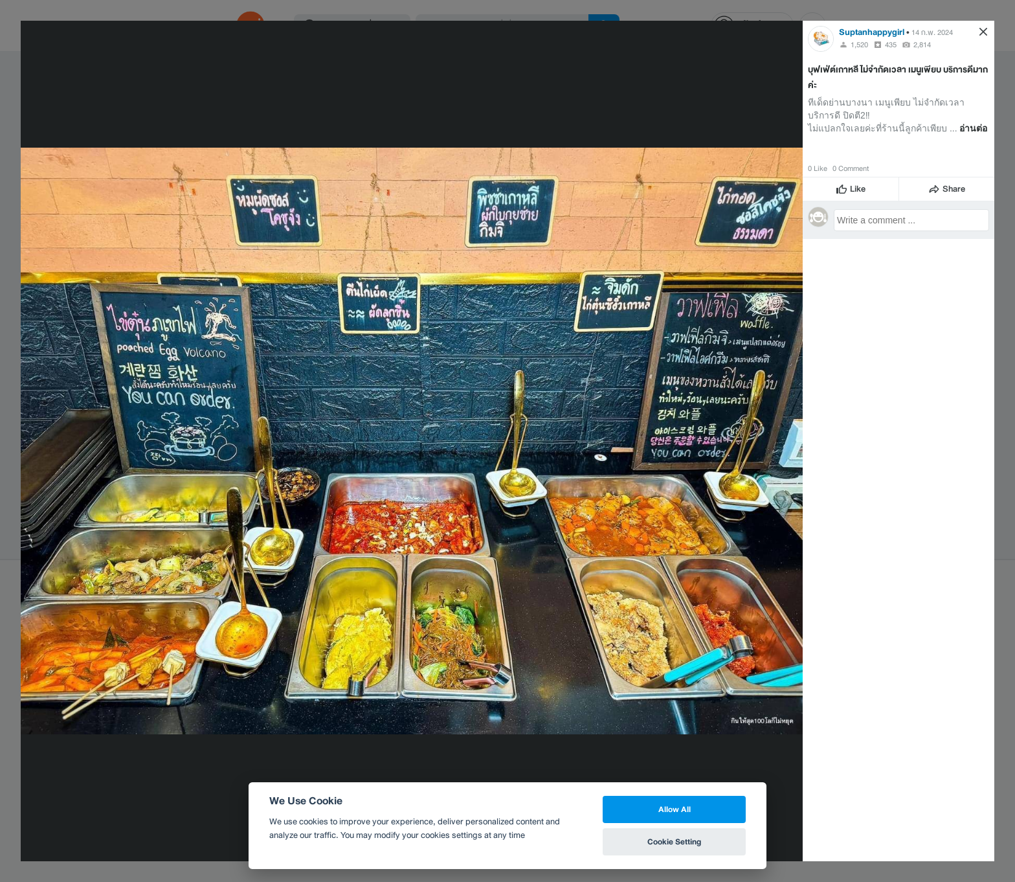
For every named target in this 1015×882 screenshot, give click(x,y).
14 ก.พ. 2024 (932, 32)
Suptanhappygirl (871, 32)
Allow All (674, 809)
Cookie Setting (674, 841)
